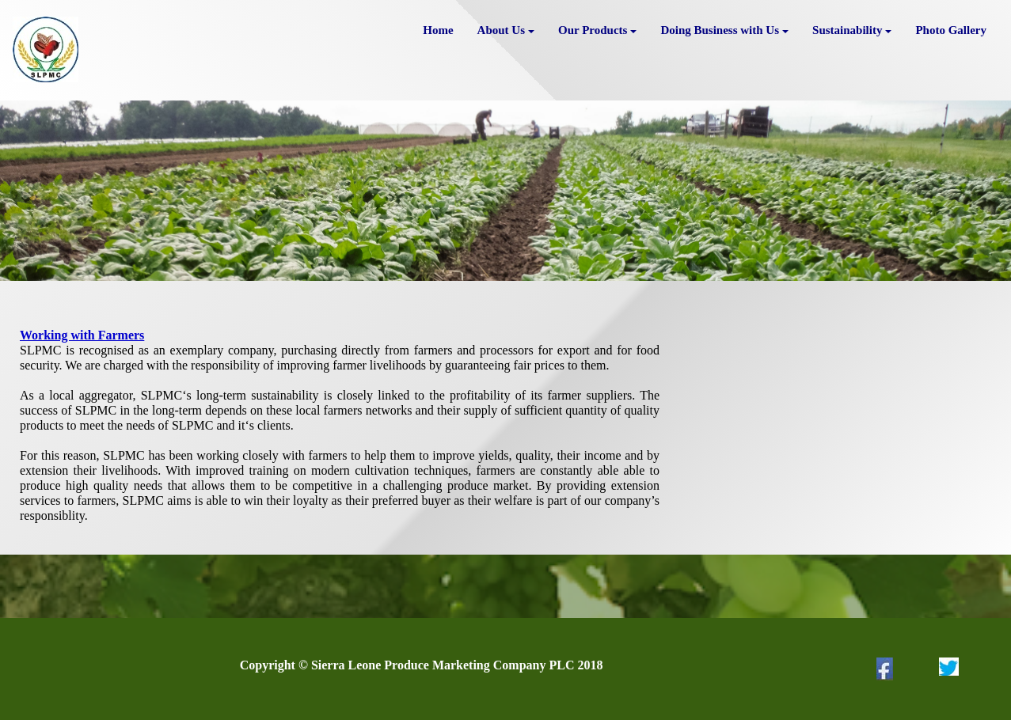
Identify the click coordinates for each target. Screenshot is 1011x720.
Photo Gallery (950, 30)
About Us (505, 30)
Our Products (597, 30)
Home (438, 30)
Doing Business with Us (724, 30)
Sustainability (851, 30)
